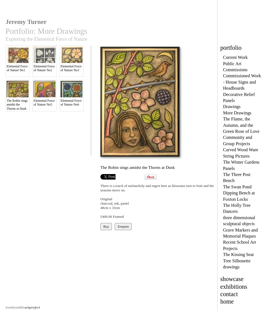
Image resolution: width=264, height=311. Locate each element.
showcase (232, 279)
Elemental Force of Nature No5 (45, 93)
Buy (106, 226)
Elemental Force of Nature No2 (45, 59)
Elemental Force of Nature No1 (18, 59)
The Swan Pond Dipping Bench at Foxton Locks (239, 193)
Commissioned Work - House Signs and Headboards (242, 82)
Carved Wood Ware (240, 149)
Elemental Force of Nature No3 (71, 59)
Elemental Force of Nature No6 (71, 93)
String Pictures (236, 156)
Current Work (235, 57)
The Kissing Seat (238, 254)
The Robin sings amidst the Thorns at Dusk (18, 96)
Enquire (123, 226)
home (227, 301)
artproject (23, 307)
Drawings (232, 106)
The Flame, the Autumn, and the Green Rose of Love (241, 125)
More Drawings (237, 112)
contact (229, 294)
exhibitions (233, 286)
